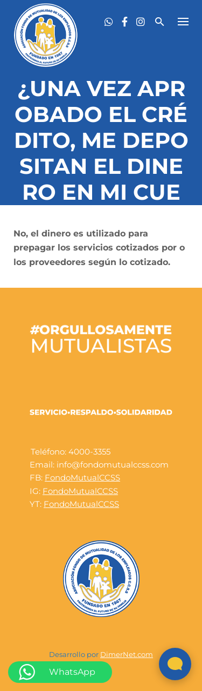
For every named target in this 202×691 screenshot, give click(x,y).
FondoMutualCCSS (82, 477)
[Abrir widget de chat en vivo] (175, 664)
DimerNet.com (126, 655)
